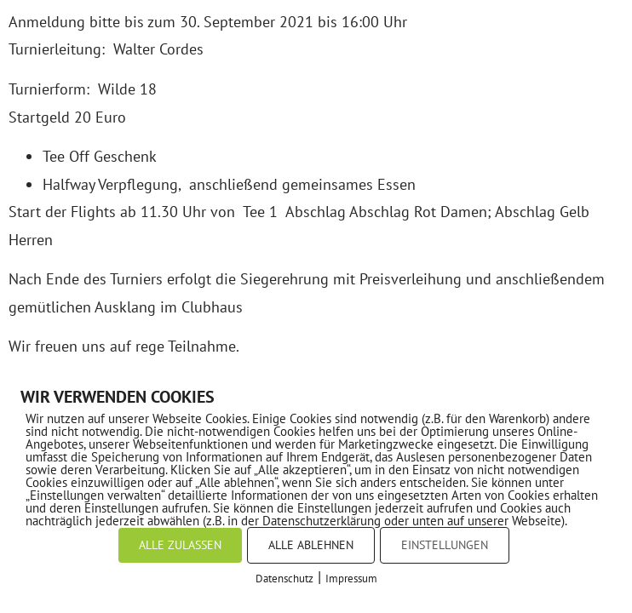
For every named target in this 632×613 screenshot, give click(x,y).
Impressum (351, 578)
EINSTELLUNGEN (444, 545)
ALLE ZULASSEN (180, 545)
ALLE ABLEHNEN (310, 545)
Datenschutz (284, 578)
